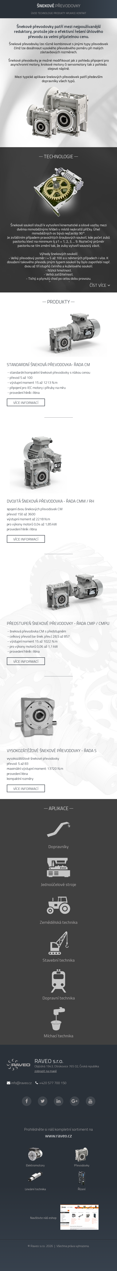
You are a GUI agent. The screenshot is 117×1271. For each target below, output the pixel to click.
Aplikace (71, 13)
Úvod (34, 13)
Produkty (59, 13)
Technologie (45, 13)
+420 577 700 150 (50, 1083)
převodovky (58, 5)
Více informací (25, 402)
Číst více (100, 285)
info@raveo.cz (19, 1083)
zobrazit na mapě (45, 1071)
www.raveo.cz (58, 1135)
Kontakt (81, 13)
